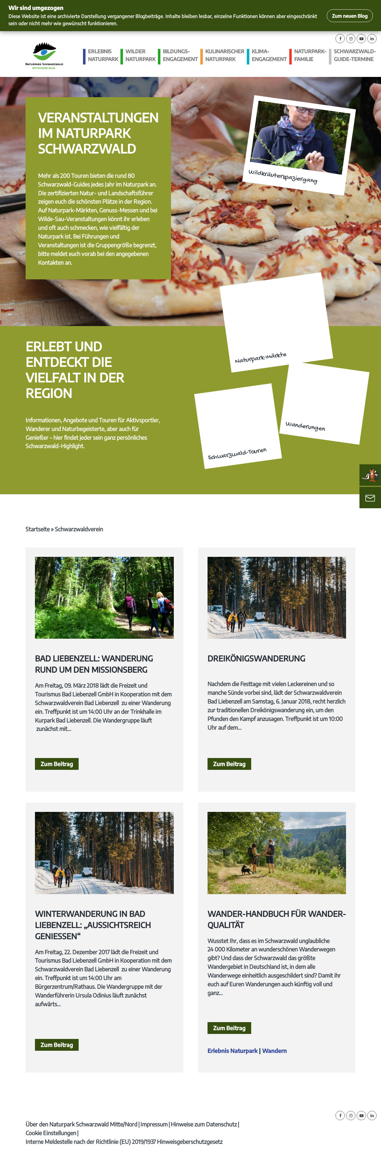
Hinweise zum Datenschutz (204, 1124)
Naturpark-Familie (310, 55)
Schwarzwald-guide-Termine (355, 55)
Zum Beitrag (57, 763)
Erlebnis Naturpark (103, 55)
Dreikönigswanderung (256, 658)
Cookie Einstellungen (51, 1132)
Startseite (38, 529)
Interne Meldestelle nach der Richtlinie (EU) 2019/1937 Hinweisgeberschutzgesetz (124, 1141)
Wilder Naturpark (140, 55)
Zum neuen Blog (350, 16)
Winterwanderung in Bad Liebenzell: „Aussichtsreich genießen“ (93, 925)
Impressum (154, 1124)
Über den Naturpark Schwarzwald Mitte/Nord (81, 1124)
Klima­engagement (269, 55)
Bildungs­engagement (180, 55)
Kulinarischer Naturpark (224, 55)
